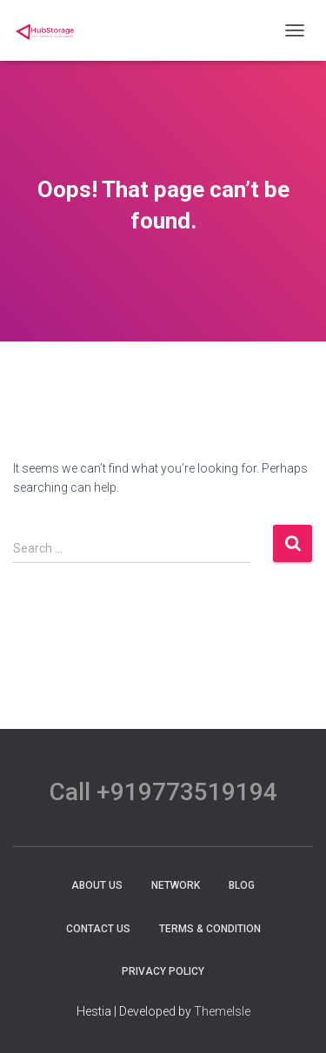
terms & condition (210, 929)
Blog (242, 885)
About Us (97, 885)
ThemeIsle (222, 1011)
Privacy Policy (163, 971)
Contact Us (98, 929)
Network (175, 885)
